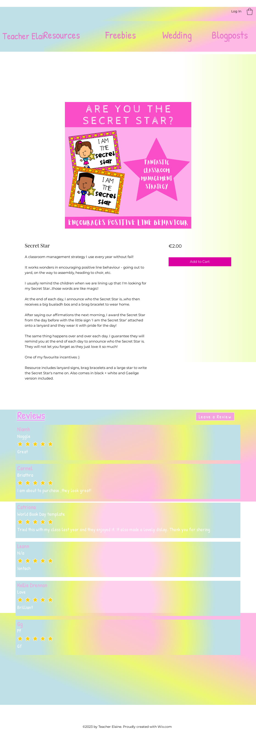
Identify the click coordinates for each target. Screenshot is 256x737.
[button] (250, 11)
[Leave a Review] (215, 416)
